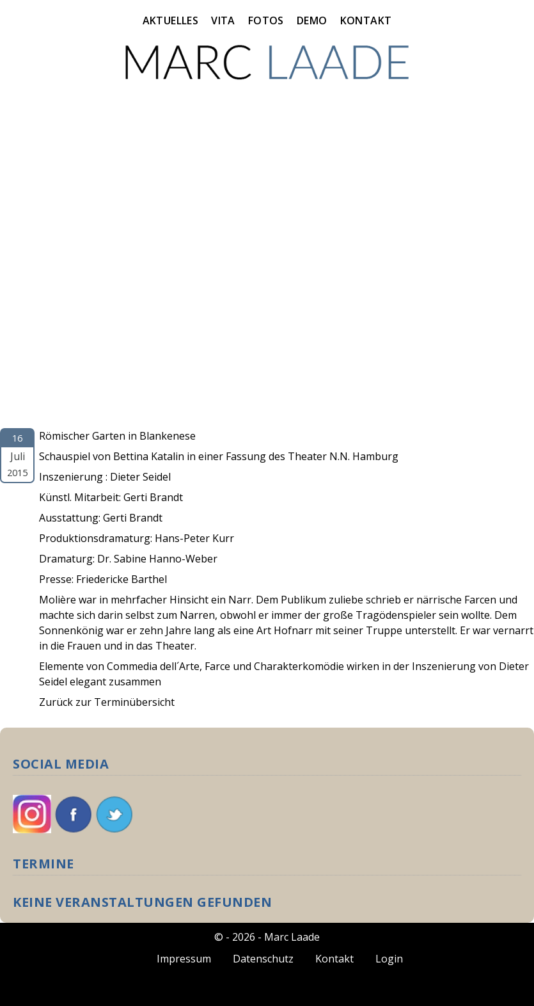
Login (389, 959)
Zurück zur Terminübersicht (107, 702)
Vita (223, 20)
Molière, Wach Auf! (48, 420)
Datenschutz (263, 959)
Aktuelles (171, 20)
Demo (312, 20)
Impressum (184, 959)
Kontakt (366, 20)
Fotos (266, 20)
